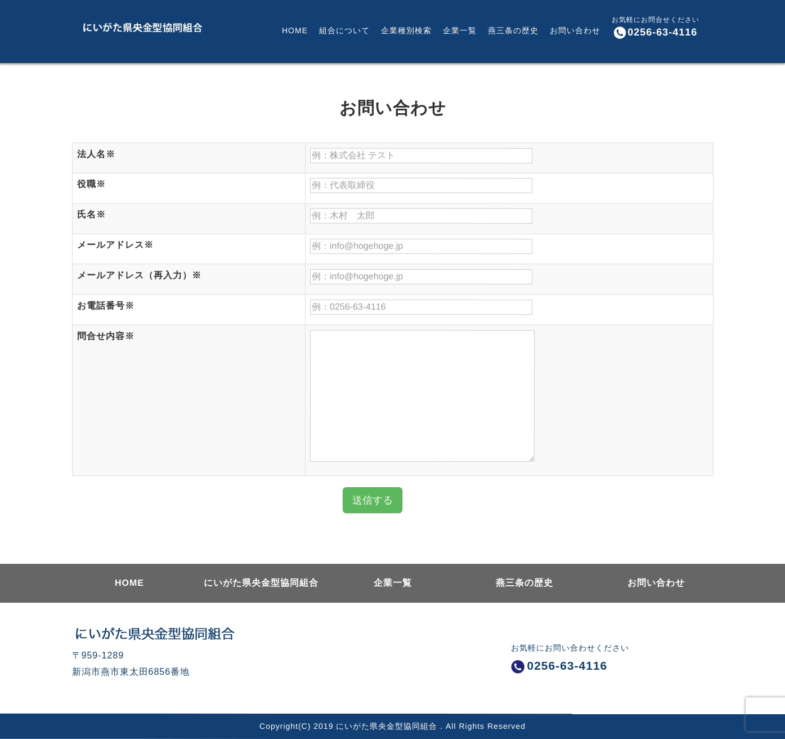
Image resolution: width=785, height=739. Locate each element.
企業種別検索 (405, 28)
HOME (294, 28)
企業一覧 (459, 28)
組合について (344, 28)
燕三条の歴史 (512, 28)
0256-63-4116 (655, 32)
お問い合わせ (574, 28)
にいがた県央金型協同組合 (260, 582)
